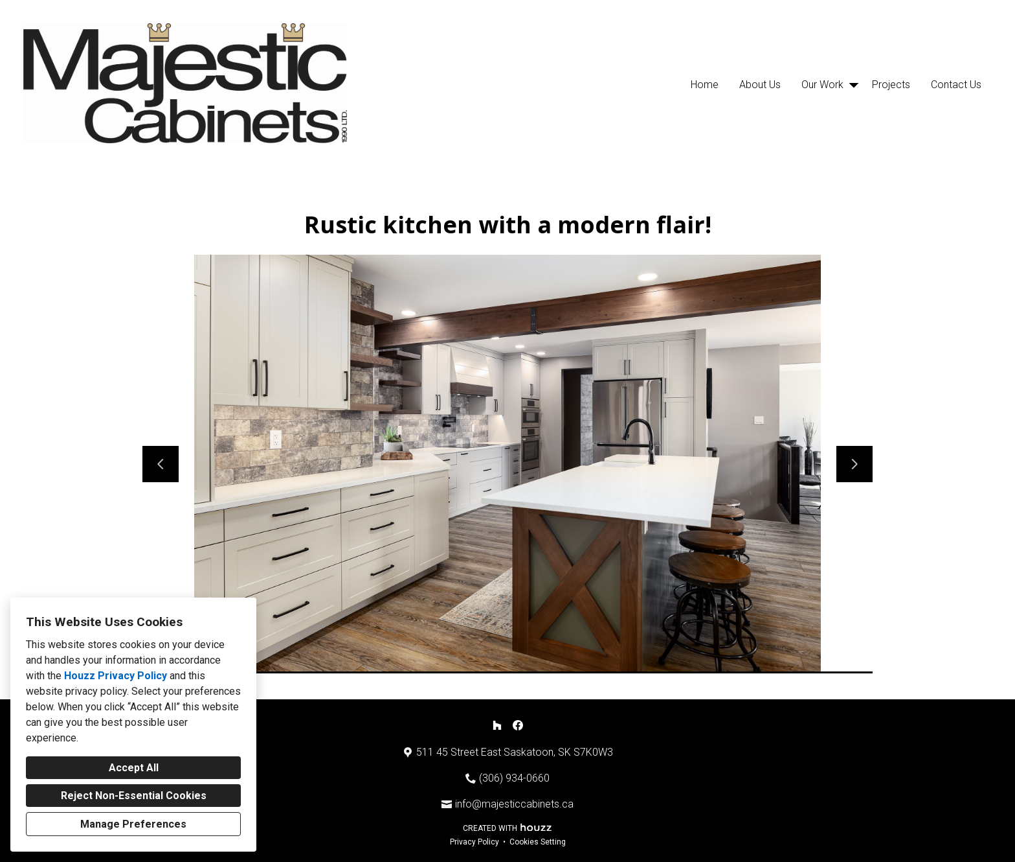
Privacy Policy (474, 841)
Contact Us (956, 84)
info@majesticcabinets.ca (514, 804)
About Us (760, 84)
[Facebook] (517, 725)
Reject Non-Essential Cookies (133, 795)
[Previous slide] (160, 464)
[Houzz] (497, 725)
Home (705, 84)
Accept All (134, 768)
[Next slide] (854, 464)
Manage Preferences (133, 824)
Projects (891, 84)
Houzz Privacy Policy (115, 676)
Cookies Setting (537, 841)
